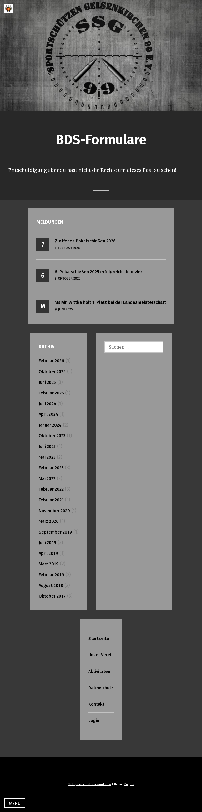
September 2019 (55, 532)
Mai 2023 (47, 457)
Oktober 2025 (52, 371)
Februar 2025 (51, 392)
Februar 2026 (51, 360)
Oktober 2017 (52, 596)
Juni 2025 (47, 382)
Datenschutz (100, 687)
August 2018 (51, 585)
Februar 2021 (51, 499)
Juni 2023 (47, 446)
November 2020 (54, 510)
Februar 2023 (51, 467)
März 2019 (49, 563)
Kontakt (96, 704)
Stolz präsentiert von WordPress (89, 784)
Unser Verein (101, 654)
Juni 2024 (47, 403)
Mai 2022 (47, 478)
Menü (15, 803)
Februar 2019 (51, 574)
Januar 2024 (50, 425)
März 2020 (49, 521)
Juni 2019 (47, 542)
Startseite (98, 638)
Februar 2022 (51, 489)
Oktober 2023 (52, 435)
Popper (129, 784)
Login (93, 720)
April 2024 (48, 414)
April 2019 (48, 553)
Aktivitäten (99, 671)
